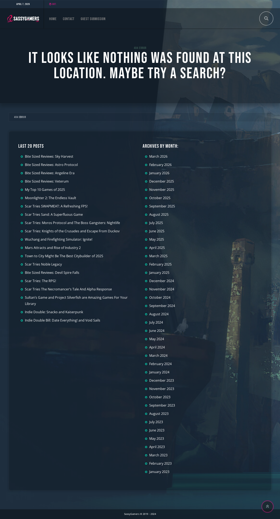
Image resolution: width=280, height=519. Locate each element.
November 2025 (161, 189)
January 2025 (159, 272)
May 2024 (156, 339)
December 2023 (161, 380)
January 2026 (159, 173)
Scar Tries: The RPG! (40, 281)
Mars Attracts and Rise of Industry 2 (53, 247)
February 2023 (160, 463)
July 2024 (156, 322)
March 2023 (158, 455)
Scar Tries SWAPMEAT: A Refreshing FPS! (56, 206)
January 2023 (159, 471)
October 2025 (159, 198)
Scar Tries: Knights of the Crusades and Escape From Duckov (72, 231)
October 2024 (159, 297)
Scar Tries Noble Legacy (43, 264)
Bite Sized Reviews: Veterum (47, 181)
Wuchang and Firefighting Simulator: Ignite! (58, 239)
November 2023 (161, 388)
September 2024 (162, 305)
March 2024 (158, 355)
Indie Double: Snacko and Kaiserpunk (54, 312)
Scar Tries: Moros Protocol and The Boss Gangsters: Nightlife (72, 223)
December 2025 (161, 181)
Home (53, 19)
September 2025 (162, 206)
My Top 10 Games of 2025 (45, 189)
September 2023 (162, 405)
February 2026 (160, 164)
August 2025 (159, 214)
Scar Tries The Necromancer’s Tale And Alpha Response (68, 289)
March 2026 (158, 156)
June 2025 (156, 231)
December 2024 (161, 281)
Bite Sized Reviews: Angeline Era (50, 173)
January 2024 (159, 372)
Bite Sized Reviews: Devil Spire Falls (52, 272)
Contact (69, 19)
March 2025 (158, 256)
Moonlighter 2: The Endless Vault (50, 198)
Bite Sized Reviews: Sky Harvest (49, 156)
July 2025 (156, 223)
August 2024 (159, 314)
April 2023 (157, 447)
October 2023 (159, 397)
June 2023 (156, 430)
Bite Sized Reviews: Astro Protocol (51, 164)
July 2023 (156, 422)
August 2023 (159, 413)
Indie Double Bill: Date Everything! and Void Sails (62, 320)
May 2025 (156, 239)
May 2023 (156, 438)
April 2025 (157, 247)
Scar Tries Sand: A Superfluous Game (54, 214)
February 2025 (160, 264)
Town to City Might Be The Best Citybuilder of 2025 (64, 256)
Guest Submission (93, 19)
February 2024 (160, 364)
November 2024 (161, 289)
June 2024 (156, 330)
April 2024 (157, 347)
